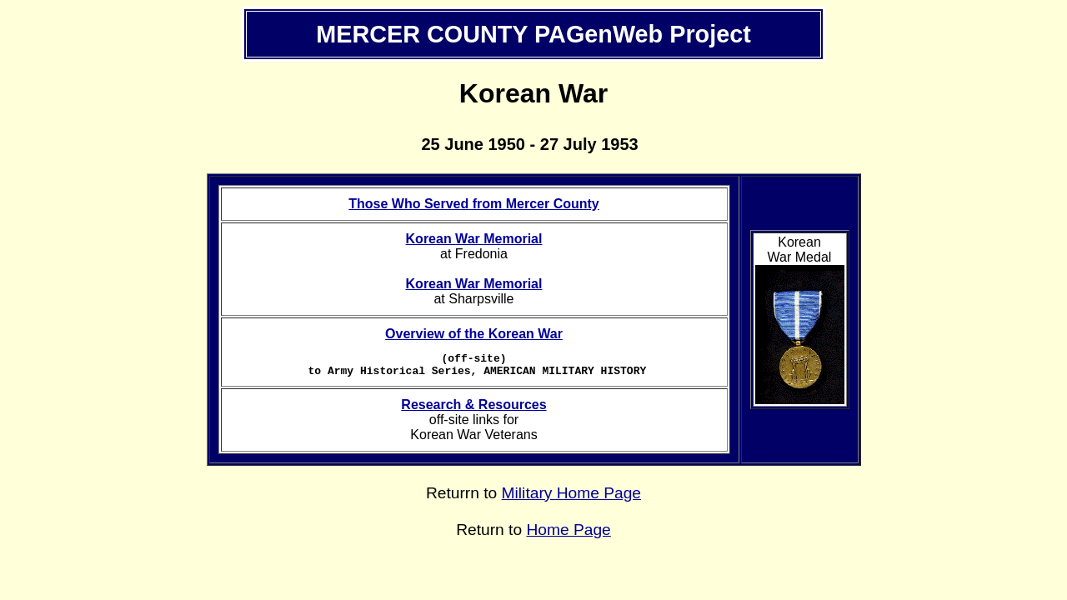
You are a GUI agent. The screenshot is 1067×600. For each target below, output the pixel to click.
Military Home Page (571, 498)
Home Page (568, 534)
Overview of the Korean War (474, 334)
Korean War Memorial (474, 239)
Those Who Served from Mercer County (473, 204)
